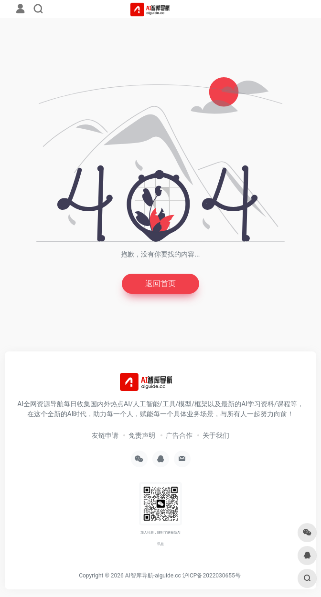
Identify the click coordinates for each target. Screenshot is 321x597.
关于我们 (216, 435)
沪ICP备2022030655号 (211, 575)
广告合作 (179, 435)
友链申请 (105, 435)
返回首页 (160, 283)
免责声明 (141, 435)
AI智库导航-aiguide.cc (153, 575)
